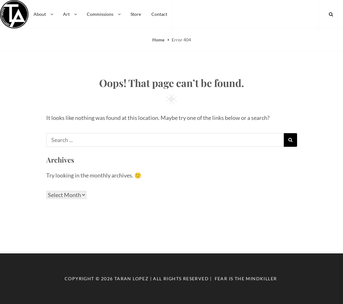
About (44, 14)
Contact (159, 14)
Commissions (104, 14)
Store (135, 14)
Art (70, 14)
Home (158, 39)
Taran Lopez (131, 278)
